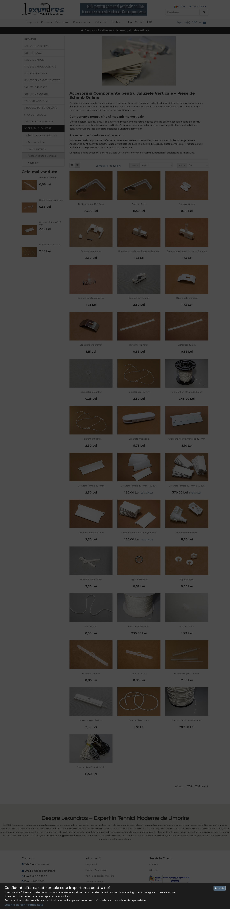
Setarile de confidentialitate (23, 904)
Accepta (219, 888)
